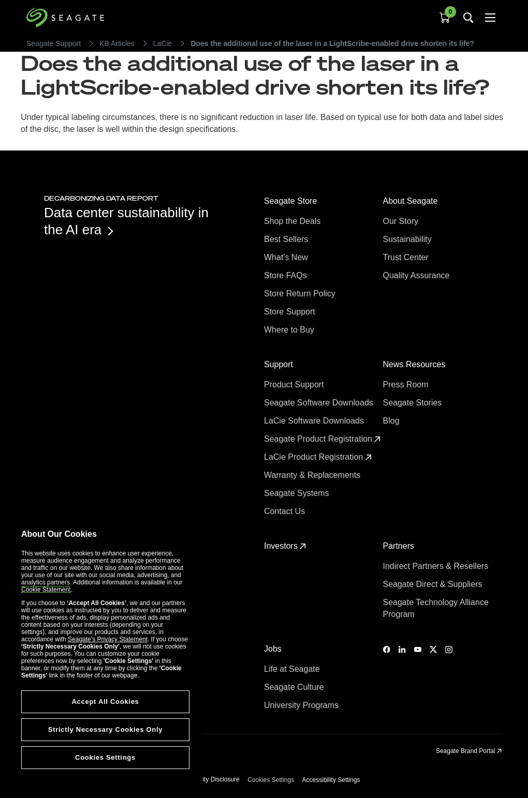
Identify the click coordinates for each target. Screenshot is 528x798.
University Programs (302, 705)
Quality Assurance (417, 275)
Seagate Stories (413, 402)
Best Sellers (287, 239)
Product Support (295, 384)
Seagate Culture (295, 687)
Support (279, 364)
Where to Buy (290, 329)
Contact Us (285, 511)
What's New (287, 257)
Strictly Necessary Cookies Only (105, 729)
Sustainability (408, 239)
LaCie (162, 43)
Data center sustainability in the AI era (126, 221)
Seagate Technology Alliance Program (436, 608)
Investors (285, 545)
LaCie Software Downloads (315, 420)
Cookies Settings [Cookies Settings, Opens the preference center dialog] (105, 757)
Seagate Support (53, 43)
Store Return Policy (301, 293)
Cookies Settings (270, 780)
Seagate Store (291, 201)
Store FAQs (286, 275)
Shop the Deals (294, 221)
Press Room (407, 384)
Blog (392, 420)
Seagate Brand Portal (469, 751)
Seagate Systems (297, 493)
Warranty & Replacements (313, 475)
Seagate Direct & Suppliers (434, 584)
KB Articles (117, 43)
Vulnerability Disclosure (207, 779)
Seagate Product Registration (322, 438)
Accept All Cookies (105, 701)
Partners (400, 545)
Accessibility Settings (331, 780)
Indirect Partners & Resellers (437, 566)
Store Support (290, 311)
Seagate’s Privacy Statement (108, 639)
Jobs (274, 648)
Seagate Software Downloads (319, 402)
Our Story (402, 221)
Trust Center (407, 257)
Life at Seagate (293, 669)
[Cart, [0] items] (444, 17)
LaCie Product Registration (318, 457)
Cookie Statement (45, 589)
